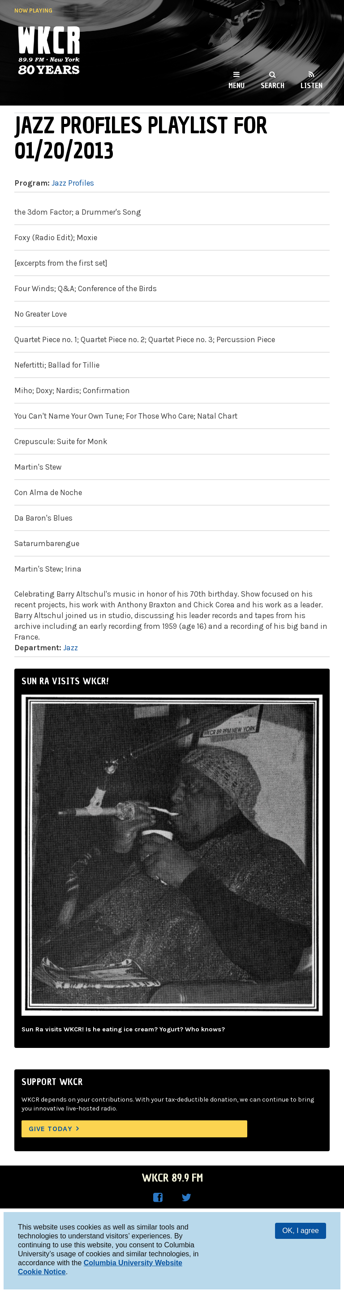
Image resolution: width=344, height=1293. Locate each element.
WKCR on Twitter (186, 1198)
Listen (311, 85)
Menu (236, 85)
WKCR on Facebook (157, 1198)
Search (272, 85)
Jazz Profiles (73, 182)
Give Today (51, 1128)
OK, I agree (300, 1230)
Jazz (70, 647)
